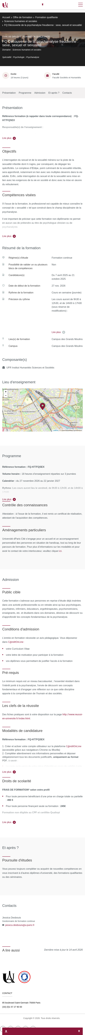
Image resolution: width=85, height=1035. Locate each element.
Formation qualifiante (46, 17)
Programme (25, 93)
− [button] (6, 395)
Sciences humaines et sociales (20, 21)
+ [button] (6, 392)
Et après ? (53, 93)
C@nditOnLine (73, 746)
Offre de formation (22, 17)
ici (60, 551)
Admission (39, 93)
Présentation (9, 93)
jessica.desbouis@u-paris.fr (19, 925)
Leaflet (55, 430)
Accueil (6, 17)
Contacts (67, 93)
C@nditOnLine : (16, 642)
